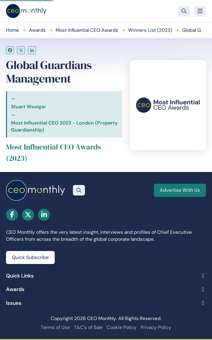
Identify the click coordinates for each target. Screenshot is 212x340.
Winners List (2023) (150, 30)
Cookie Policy (122, 327)
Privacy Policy (156, 327)
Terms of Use (55, 327)
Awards (37, 30)
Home (12, 30)
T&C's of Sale (88, 327)
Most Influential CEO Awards (87, 30)
